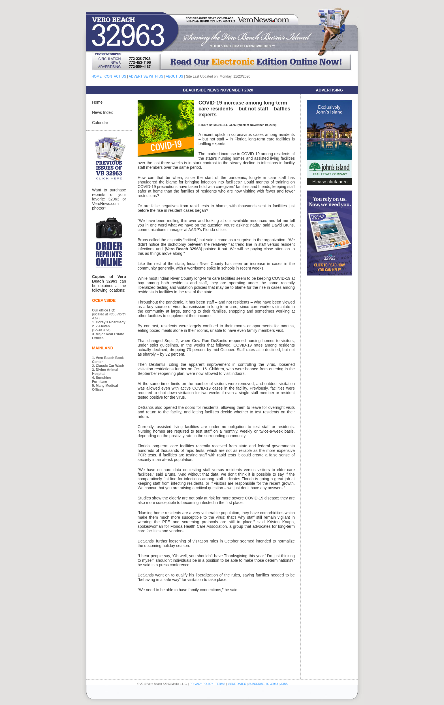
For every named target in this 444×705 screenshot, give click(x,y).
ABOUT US (174, 76)
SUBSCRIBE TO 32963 (263, 683)
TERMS (220, 683)
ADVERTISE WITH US (146, 76)
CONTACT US (115, 76)
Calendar (100, 122)
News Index (102, 112)
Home (97, 102)
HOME (96, 76)
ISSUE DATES (237, 683)
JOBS (284, 683)
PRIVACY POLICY (201, 683)
